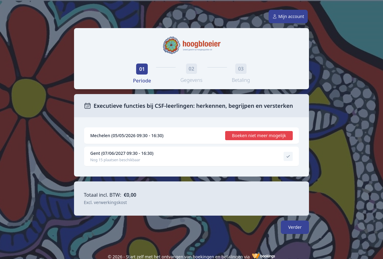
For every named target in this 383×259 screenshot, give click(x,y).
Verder (295, 227)
